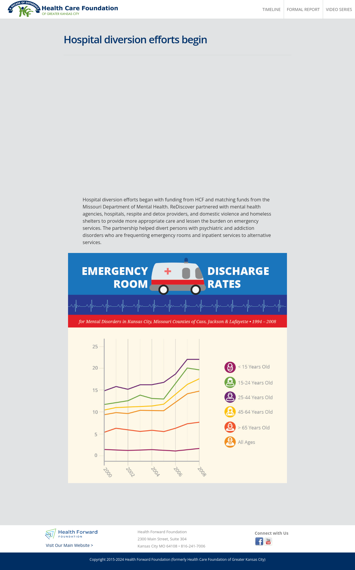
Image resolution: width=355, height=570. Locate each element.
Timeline (271, 9)
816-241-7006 (193, 546)
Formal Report (303, 9)
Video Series (339, 9)
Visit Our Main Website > (69, 545)
